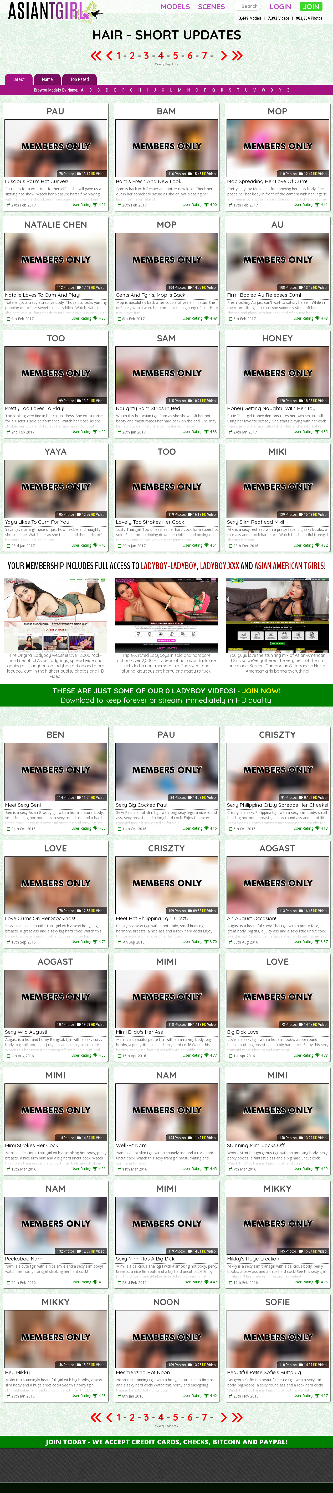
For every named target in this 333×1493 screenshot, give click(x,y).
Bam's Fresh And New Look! (152, 181)
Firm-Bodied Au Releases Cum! (268, 294)
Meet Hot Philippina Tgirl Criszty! (158, 918)
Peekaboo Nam (25, 1258)
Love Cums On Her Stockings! (44, 918)
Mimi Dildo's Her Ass (142, 1031)
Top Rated (79, 79)
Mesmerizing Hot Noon (146, 1372)
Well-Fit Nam (133, 1145)
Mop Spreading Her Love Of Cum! (271, 181)
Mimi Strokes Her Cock (35, 1145)
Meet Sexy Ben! (25, 804)
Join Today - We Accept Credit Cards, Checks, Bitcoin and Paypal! (166, 1441)
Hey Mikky (19, 1372)
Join (311, 6)
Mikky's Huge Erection (256, 1258)
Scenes (211, 6)
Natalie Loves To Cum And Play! (47, 294)
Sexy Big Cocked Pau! (144, 804)
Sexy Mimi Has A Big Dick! (150, 1258)
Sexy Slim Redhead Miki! (259, 521)
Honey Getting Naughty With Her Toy (277, 408)
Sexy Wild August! (29, 1031)
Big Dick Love (245, 1031)
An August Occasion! (254, 918)
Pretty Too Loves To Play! (38, 408)
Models (175, 6)
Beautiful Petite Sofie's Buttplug (269, 1372)
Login (280, 6)
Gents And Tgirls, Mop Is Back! (155, 294)
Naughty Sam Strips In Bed (152, 408)
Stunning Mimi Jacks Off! (260, 1145)
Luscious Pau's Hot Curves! (40, 181)
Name (47, 79)
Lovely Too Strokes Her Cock (154, 521)
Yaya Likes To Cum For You (41, 521)
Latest (19, 79)
